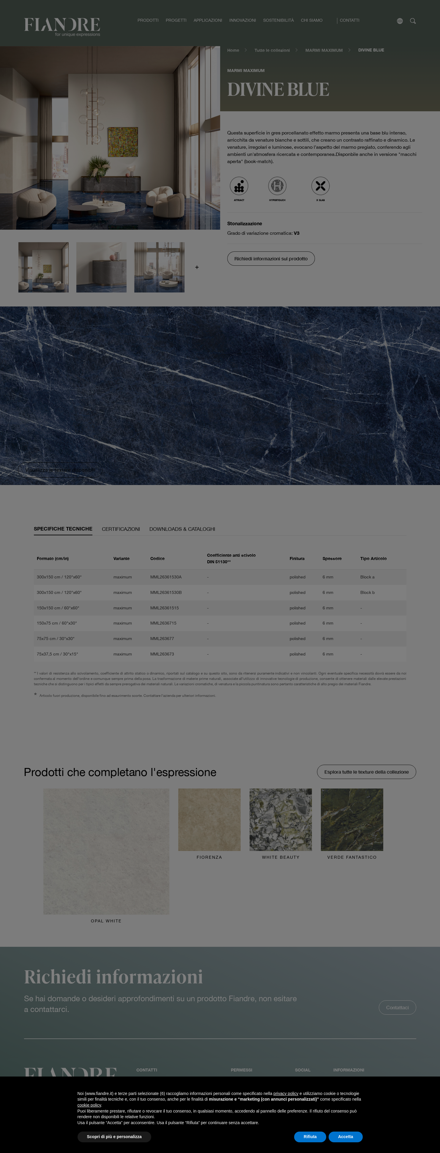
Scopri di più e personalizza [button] (114, 1136)
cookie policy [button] (89, 1105)
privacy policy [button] (285, 1093)
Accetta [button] (345, 1136)
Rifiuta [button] (310, 1136)
